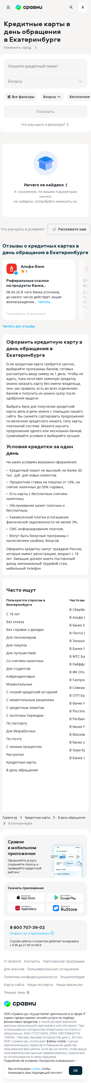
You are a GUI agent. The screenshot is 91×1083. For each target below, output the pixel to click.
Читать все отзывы (18, 326)
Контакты (32, 961)
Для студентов (18, 668)
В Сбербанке (80, 609)
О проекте (12, 961)
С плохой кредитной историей (31, 692)
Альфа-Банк (32, 266)
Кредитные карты (21, 762)
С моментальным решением (30, 699)
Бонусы (52, 96)
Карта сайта (14, 984)
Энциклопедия (72, 976)
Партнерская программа (63, 961)
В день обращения (22, 770)
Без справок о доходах (25, 629)
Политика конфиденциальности (30, 976)
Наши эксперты (40, 984)
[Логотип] (20, 1004)
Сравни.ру (9, 817)
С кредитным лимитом (25, 707)
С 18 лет (13, 614)
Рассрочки (15, 754)
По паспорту (16, 723)
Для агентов (14, 969)
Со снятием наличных (24, 660)
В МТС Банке (80, 656)
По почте (14, 738)
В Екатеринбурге (20, 823)
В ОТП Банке (80, 695)
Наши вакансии (69, 984)
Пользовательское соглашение (53, 969)
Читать (44, 301)
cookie (35, 1069)
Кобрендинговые (20, 676)
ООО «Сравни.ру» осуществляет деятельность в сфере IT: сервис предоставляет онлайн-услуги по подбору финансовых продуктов (45, 1017)
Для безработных (20, 731)
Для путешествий (21, 653)
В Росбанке (78, 718)
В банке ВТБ (79, 625)
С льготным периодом (24, 715)
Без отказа (15, 621)
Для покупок (16, 645)
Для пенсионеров (21, 637)
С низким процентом (23, 746)
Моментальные (19, 684)
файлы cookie (56, 1041)
